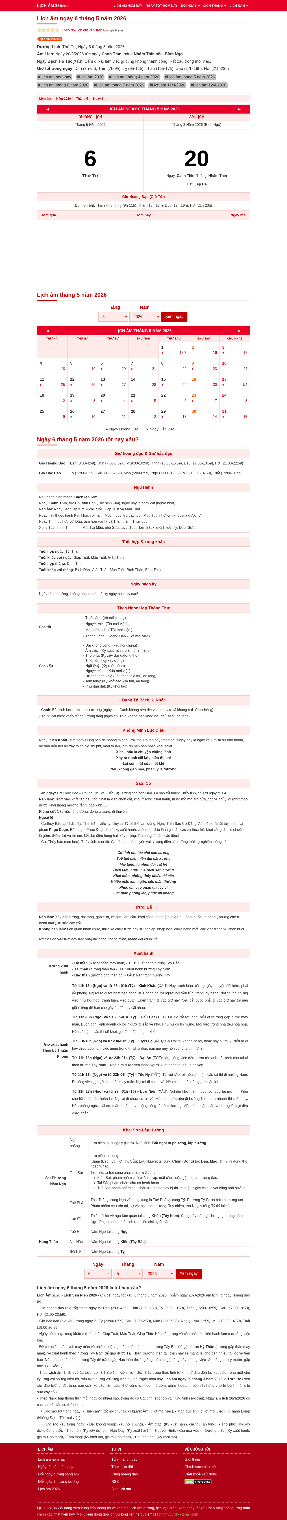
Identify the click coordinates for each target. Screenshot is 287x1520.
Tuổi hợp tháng (52, 563)
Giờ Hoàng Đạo (52, 463)
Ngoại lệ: (46, 817)
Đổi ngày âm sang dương (58, 1481)
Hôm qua (48, 215)
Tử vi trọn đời (122, 1467)
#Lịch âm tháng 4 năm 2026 (134, 77)
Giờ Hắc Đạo (50, 473)
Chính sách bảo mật (201, 1467)
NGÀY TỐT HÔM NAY (161, 5)
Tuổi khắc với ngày (55, 557)
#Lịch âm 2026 (90, 77)
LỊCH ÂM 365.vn (52, 5)
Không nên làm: (52, 929)
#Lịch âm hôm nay (54, 77)
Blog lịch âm (121, 1489)
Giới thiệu (192, 1459)
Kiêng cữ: (47, 811)
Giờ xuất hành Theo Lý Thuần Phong (55, 1050)
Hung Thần (48, 1242)
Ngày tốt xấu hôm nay (55, 1467)
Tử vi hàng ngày (124, 1459)
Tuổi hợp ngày (51, 551)
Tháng (113, 307)
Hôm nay (143, 215)
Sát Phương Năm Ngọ (55, 1181)
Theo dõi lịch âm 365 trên (92, 30)
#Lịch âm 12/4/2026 (208, 85)
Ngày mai (238, 215)
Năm (145, 307)
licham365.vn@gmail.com (177, 1514)
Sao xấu (46, 666)
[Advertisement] (143, 256)
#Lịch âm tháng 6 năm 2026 (63, 85)
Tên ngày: (47, 793)
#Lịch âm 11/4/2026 (167, 85)
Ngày (97, 1264)
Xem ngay (174, 316)
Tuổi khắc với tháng (56, 570)
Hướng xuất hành (58, 969)
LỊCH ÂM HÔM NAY (127, 5)
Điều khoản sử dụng (201, 1474)
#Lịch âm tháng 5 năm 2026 (190, 77)
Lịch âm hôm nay (51, 1459)
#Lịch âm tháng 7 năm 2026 (119, 85)
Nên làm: (46, 799)
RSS (115, 1481)
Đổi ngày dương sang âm (58, 1474)
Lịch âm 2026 (49, 1489)
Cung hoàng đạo (124, 1474)
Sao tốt (45, 627)
